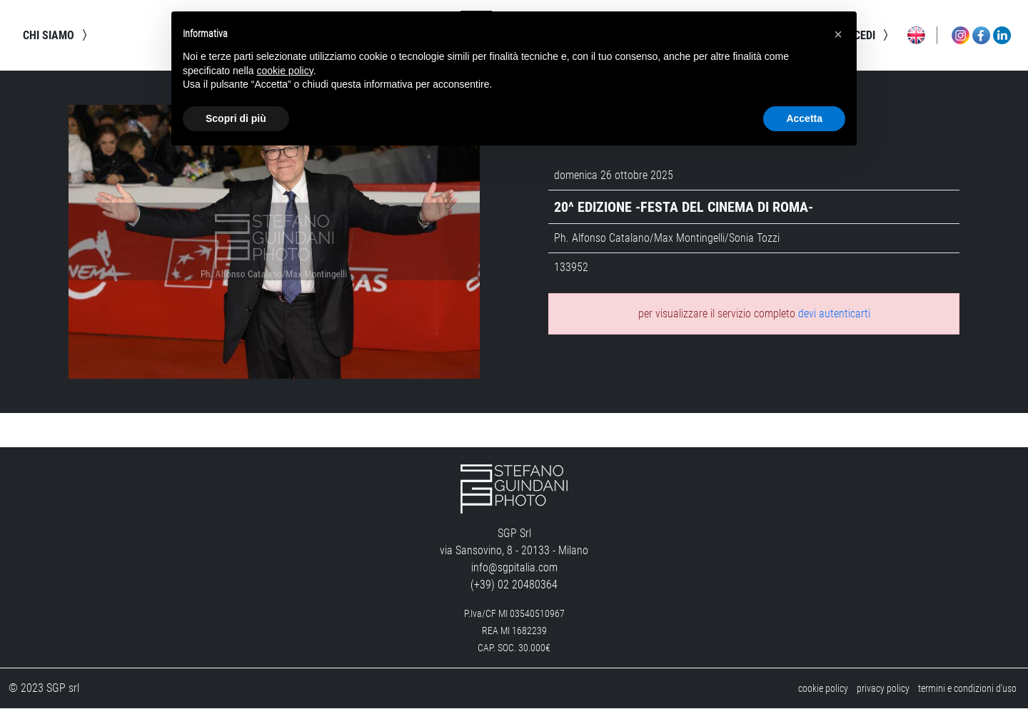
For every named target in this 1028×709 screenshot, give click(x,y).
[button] (838, 34)
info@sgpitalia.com (514, 568)
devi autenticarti (834, 314)
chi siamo (57, 36)
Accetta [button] (804, 118)
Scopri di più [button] (236, 118)
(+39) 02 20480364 (514, 585)
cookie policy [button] (285, 70)
